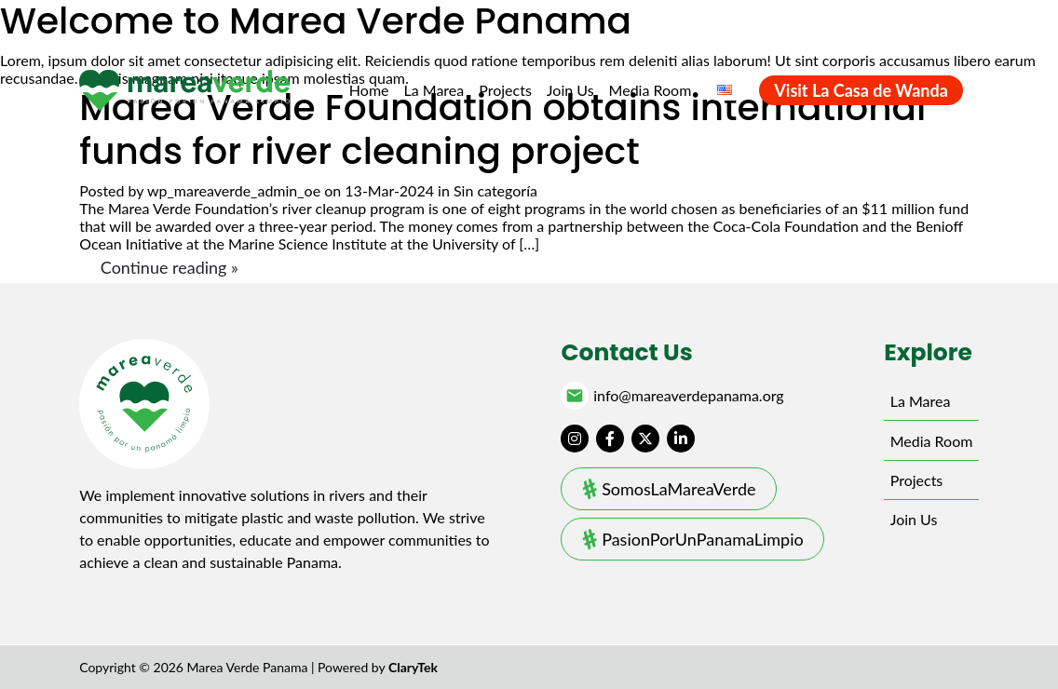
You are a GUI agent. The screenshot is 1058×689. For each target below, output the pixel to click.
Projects (505, 90)
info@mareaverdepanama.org (688, 395)
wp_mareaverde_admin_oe (233, 190)
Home (369, 90)
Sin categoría (495, 190)
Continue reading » (169, 267)
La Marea (434, 90)
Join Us (570, 90)
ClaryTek (413, 667)
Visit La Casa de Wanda (860, 90)
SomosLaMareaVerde (678, 489)
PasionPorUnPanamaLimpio (703, 539)
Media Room (650, 90)
